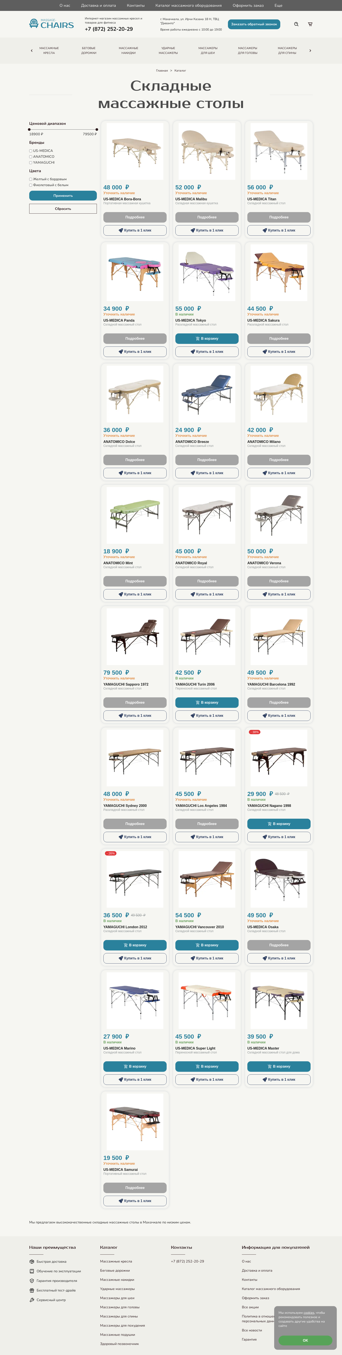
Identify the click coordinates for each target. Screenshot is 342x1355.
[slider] (29, 129)
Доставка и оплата (98, 5)
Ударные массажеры (117, 1288)
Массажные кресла (116, 1261)
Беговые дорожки (115, 1270)
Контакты (136, 5)
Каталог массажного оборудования (189, 5)
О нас (65, 5)
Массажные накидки (117, 1279)
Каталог (180, 71)
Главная (162, 71)
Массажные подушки (117, 1334)
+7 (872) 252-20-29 (187, 1261)
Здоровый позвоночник (119, 1343)
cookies (309, 1312)
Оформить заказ (248, 5)
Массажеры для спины (119, 1316)
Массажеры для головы (120, 1307)
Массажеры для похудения (122, 1325)
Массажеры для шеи (117, 1298)
